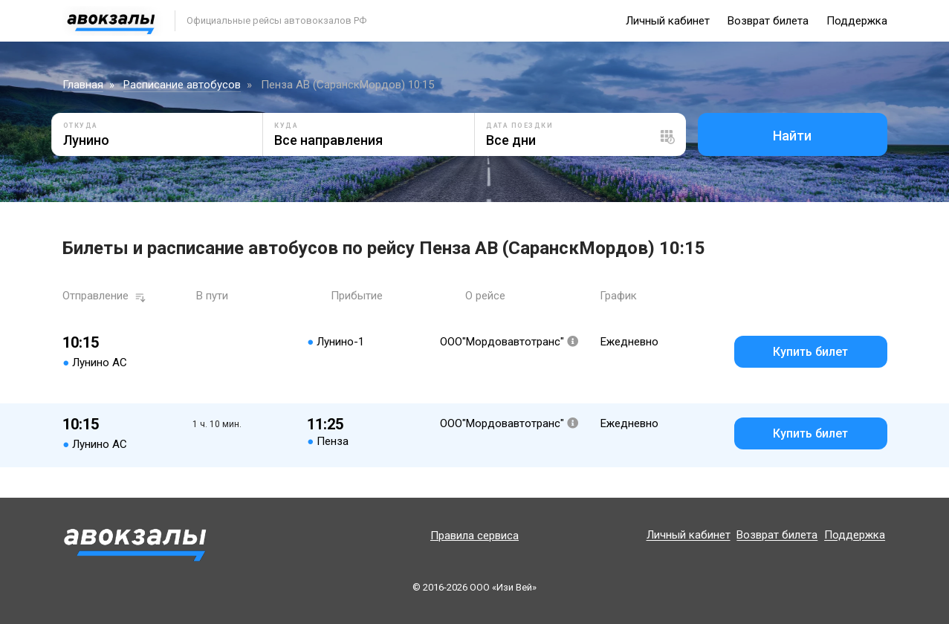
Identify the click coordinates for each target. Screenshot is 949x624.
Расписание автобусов (182, 84)
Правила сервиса (474, 535)
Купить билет (810, 352)
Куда (286, 125)
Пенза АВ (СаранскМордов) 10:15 (347, 84)
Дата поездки (519, 125)
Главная (82, 84)
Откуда (80, 125)
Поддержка (856, 20)
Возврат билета (768, 20)
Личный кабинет (668, 20)
